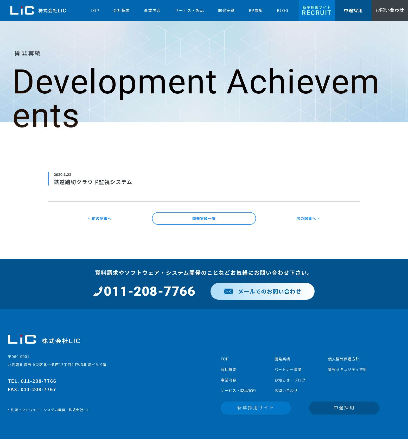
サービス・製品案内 (238, 390)
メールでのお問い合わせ (262, 291)
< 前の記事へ (99, 218)
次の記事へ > (308, 218)
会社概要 (228, 369)
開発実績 (282, 358)
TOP (225, 358)
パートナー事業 (288, 369)
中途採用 (344, 407)
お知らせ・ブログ (290, 380)
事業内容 (228, 380)
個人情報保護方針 (344, 358)
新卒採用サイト (256, 407)
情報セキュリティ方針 (347, 369)
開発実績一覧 (204, 218)
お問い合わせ (286, 390)
